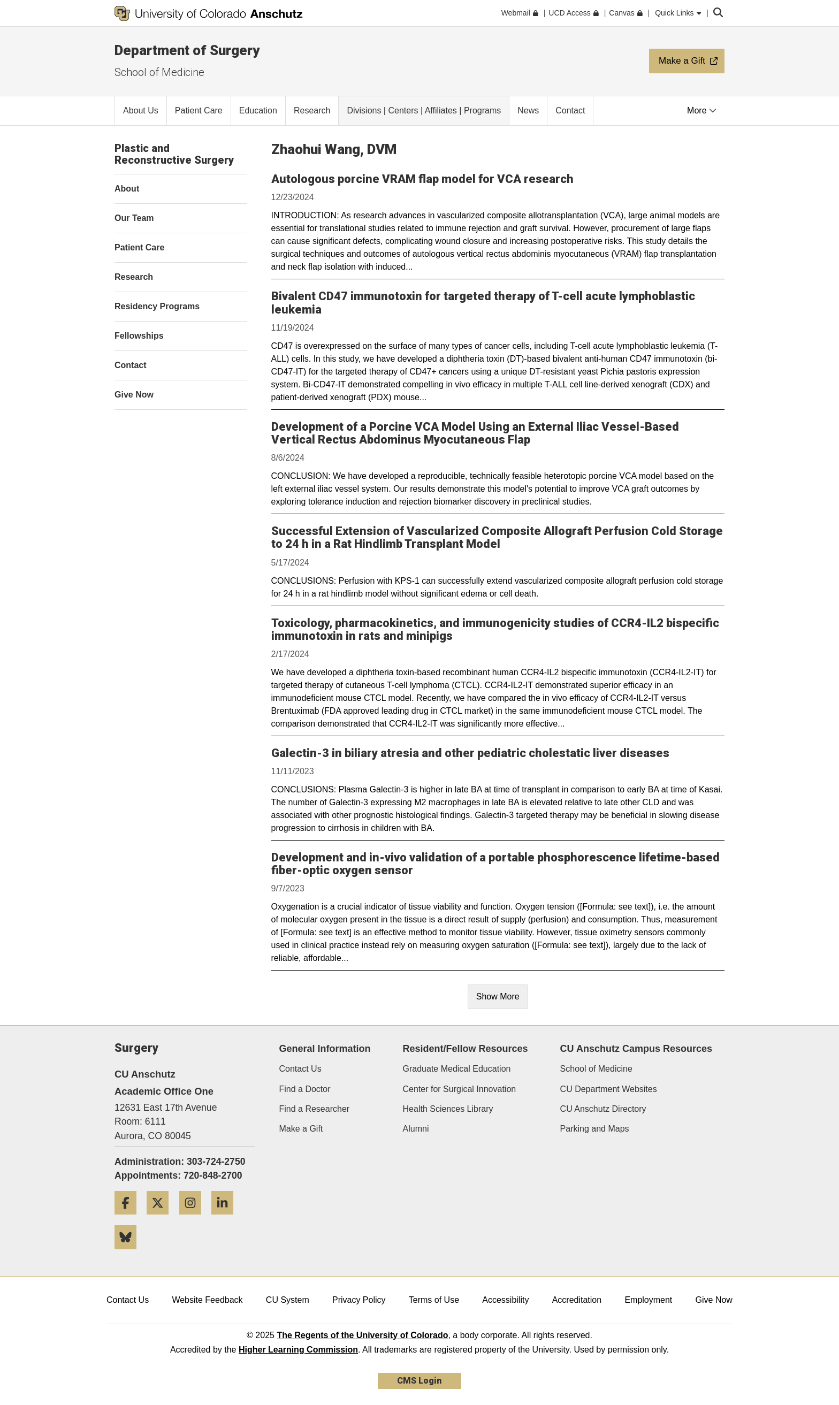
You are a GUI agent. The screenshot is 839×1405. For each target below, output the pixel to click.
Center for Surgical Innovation (459, 1089)
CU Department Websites (608, 1089)
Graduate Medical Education (457, 1068)
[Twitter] (162, 1218)
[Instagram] (194, 1218)
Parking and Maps (594, 1128)
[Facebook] (129, 1218)
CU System (287, 1299)
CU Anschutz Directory (603, 1108)
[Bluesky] (129, 1253)
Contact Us (300, 1068)
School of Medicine (159, 72)
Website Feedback (207, 1299)
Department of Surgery (187, 50)
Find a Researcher (314, 1108)
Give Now (714, 1299)
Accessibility (505, 1299)
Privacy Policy (359, 1299)
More (701, 110)
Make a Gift (301, 1128)
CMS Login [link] (419, 1381)
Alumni (416, 1128)
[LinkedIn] (226, 1218)
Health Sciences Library (448, 1108)
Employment (648, 1299)
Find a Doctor (305, 1089)
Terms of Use (434, 1299)
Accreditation (577, 1299)
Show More (498, 996)
